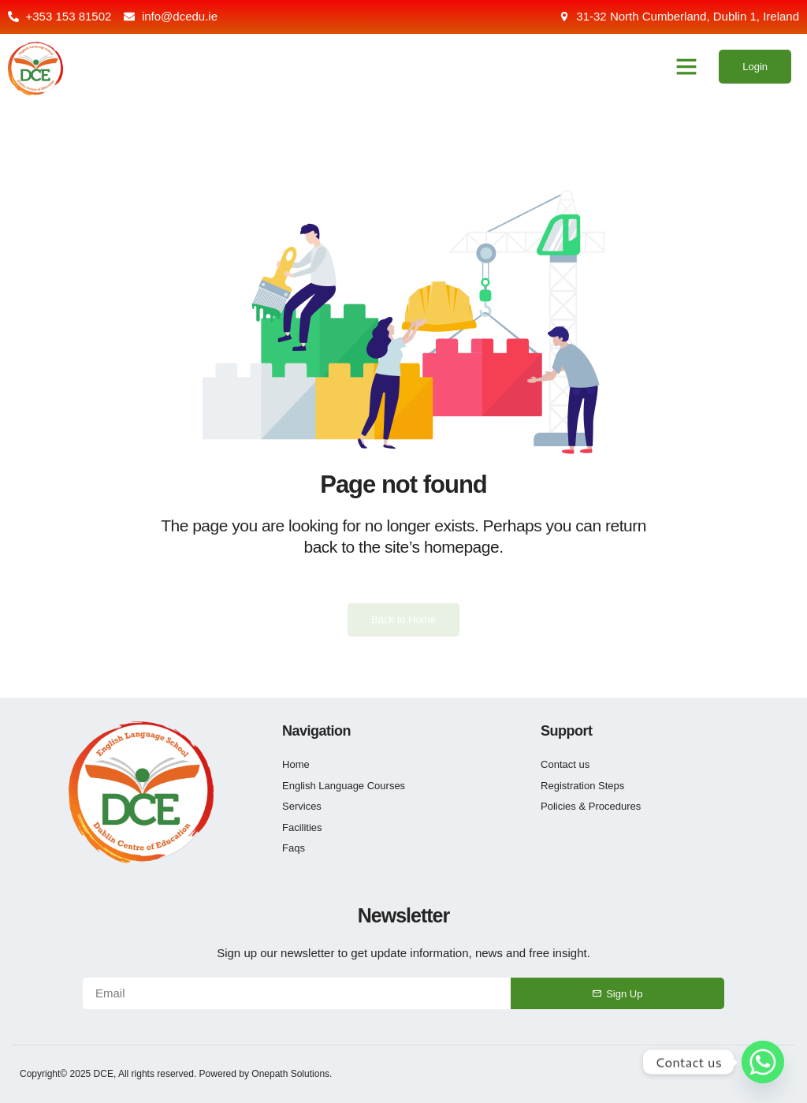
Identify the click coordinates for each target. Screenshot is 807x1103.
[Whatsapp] (763, 1062)
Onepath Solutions (290, 1073)
